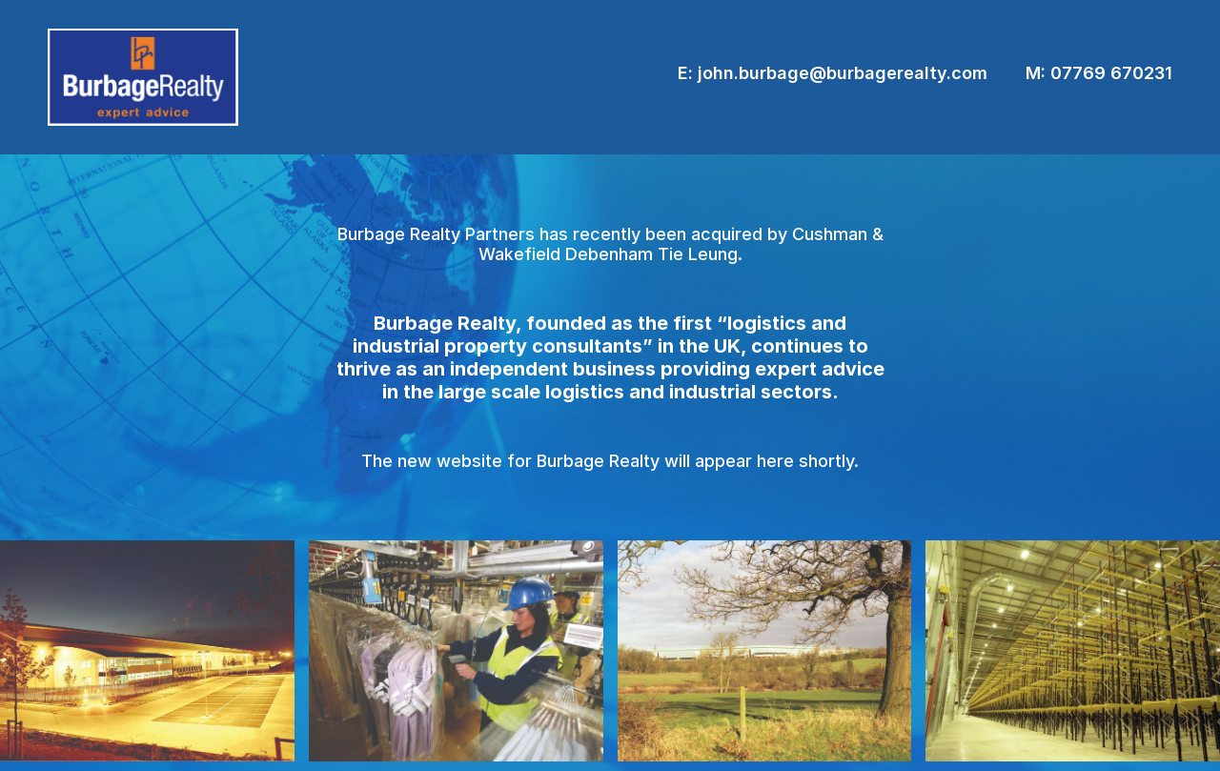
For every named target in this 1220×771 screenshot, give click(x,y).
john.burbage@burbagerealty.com (842, 73)
